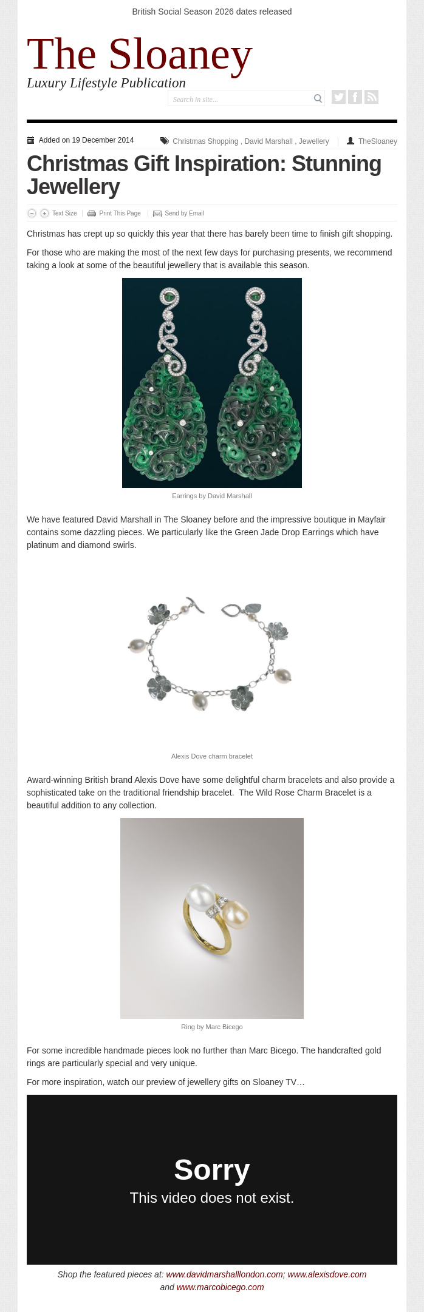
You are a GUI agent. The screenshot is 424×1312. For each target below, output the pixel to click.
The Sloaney (140, 53)
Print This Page (120, 213)
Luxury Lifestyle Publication (106, 83)
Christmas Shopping (205, 141)
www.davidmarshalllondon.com (224, 1274)
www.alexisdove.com (327, 1274)
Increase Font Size (44, 213)
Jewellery (314, 141)
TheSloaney (377, 141)
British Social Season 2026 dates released (212, 11)
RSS (371, 97)
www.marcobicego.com (220, 1287)
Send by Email (184, 213)
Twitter (339, 97)
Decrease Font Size (32, 213)
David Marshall (268, 141)
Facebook (355, 97)
